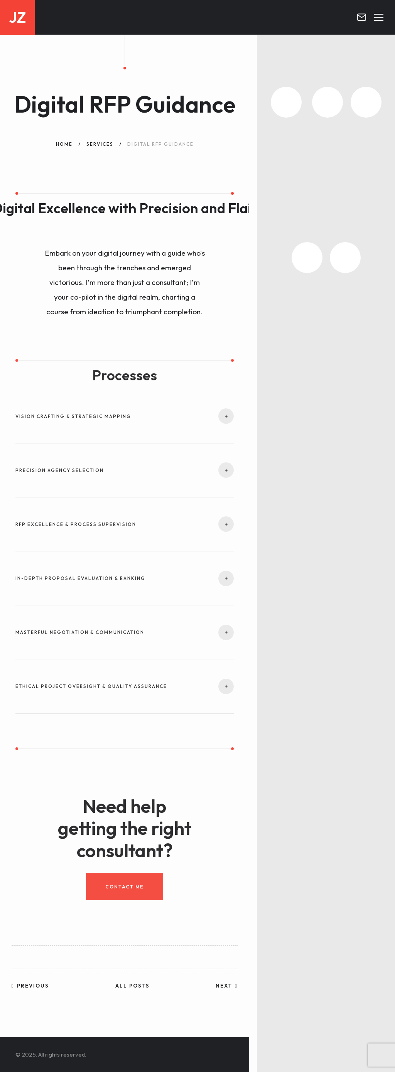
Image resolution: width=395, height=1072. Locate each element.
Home (64, 144)
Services (99, 144)
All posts (132, 986)
